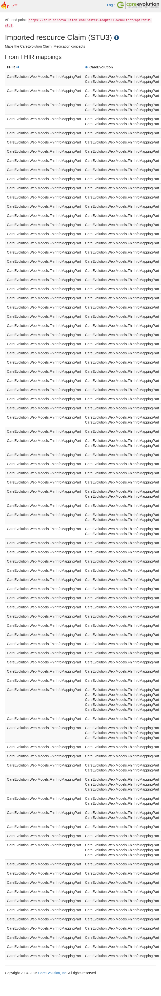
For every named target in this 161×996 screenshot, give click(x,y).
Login (111, 5)
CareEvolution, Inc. (52, 973)
